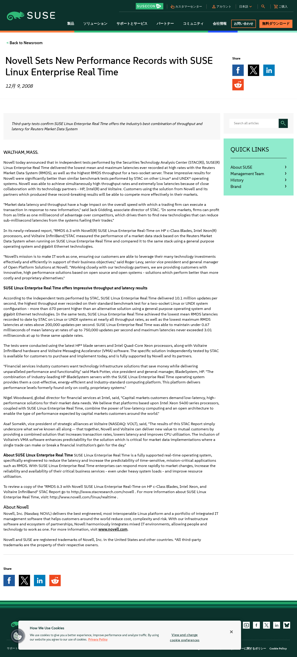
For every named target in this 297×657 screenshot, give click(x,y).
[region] (129, 635)
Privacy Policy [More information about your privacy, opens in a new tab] (98, 639)
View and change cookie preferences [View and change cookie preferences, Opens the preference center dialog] (185, 637)
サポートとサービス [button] (132, 24)
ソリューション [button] (95, 24)
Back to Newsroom (26, 43)
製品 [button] (70, 24)
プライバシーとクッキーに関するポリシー (240, 648)
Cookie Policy (278, 648)
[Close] (231, 632)
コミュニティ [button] (193, 24)
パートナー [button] (165, 24)
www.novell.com (113, 529)
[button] (151, 4)
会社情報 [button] (220, 24)
